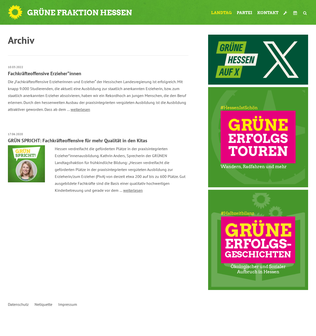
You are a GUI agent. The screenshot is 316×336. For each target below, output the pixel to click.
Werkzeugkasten (286, 13)
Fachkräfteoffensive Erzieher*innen (44, 73)
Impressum (67, 304)
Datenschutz (18, 304)
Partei (244, 12)
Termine (296, 13)
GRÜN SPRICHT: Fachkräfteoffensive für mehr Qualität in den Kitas (77, 140)
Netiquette (43, 304)
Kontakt (267, 12)
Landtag (221, 12)
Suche (305, 13)
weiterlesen (80, 109)
